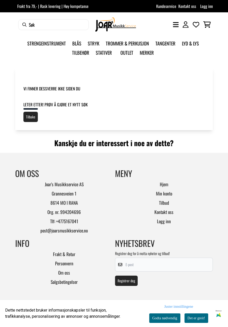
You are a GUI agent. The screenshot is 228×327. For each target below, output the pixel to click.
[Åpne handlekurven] (207, 24)
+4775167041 (67, 221)
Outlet (126, 52)
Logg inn (206, 6)
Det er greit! (196, 318)
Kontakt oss (187, 6)
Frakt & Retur (64, 254)
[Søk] (53, 24)
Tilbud (164, 202)
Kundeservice (166, 6)
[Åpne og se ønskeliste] (196, 24)
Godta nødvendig (164, 318)
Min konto (164, 193)
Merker (147, 52)
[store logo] (115, 24)
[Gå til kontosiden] (185, 24)
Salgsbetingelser (64, 281)
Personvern (64, 263)
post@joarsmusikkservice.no (64, 230)
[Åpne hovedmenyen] (176, 24)
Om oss (64, 272)
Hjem (164, 184)
